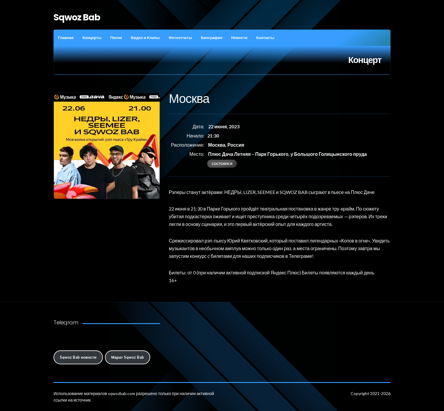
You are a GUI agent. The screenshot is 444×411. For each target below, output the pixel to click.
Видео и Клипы (145, 37)
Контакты (265, 37)
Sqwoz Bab (77, 17)
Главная (66, 37)
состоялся (222, 164)
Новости (239, 37)
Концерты (91, 37)
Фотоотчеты (180, 37)
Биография (211, 37)
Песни (116, 37)
